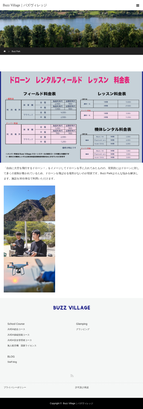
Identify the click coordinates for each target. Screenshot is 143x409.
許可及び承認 (82, 387)
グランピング (83, 329)
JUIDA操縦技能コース (18, 335)
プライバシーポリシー (15, 387)
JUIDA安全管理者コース (19, 340)
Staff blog (12, 362)
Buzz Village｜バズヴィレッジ (78, 403)
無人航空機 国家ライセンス (21, 345)
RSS (71, 375)
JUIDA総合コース (16, 329)
